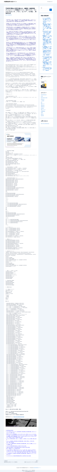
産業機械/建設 (43, 111)
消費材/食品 (42, 105)
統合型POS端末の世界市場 (9, 430)
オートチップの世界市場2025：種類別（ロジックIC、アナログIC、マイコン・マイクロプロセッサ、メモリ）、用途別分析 (47, 20)
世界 (41, 102)
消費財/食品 (42, 106)
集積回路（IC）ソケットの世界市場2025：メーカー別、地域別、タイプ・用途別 (47, 36)
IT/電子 (42, 96)
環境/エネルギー (43, 109)
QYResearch (42, 99)
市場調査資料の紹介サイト (10, 1)
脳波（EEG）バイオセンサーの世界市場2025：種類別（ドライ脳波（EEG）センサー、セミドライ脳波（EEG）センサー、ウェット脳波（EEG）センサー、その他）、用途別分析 (47, 26)
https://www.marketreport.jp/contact (19, 416)
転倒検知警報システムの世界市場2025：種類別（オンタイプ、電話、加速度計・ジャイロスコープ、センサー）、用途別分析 (47, 63)
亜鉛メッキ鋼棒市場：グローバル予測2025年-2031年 (13, 448)
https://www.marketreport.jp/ (45, 123)
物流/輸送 (42, 108)
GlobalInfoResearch (44, 94)
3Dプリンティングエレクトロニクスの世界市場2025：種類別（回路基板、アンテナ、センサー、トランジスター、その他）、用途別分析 (47, 58)
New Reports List (49, 1)
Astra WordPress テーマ (37, 467)
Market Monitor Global (44, 97)
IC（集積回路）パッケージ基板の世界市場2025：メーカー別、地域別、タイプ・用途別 (47, 47)
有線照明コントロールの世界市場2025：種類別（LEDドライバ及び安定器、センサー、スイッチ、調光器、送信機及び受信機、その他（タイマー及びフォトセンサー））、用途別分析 (47, 42)
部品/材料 (42, 115)
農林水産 (42, 114)
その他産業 (42, 100)
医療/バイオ (42, 103)
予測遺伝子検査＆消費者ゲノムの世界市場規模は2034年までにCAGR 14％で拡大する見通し (18, 447)
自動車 (42, 112)
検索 (50, 9)
